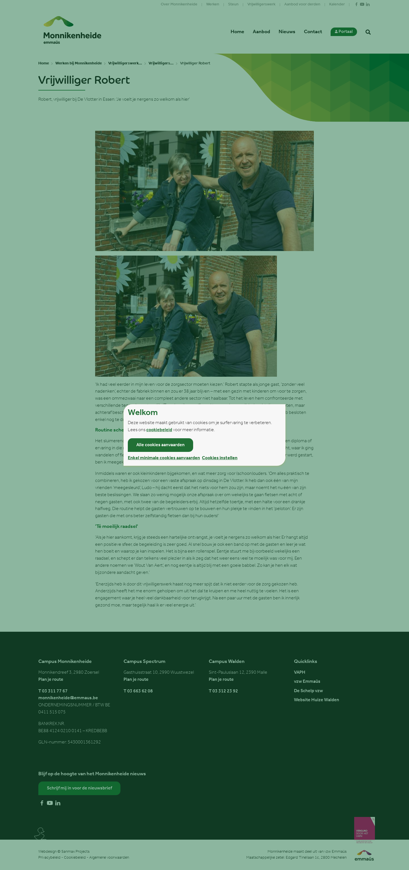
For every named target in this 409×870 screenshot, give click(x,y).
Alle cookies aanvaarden (160, 445)
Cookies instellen (219, 458)
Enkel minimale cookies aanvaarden (164, 458)
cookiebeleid (159, 430)
